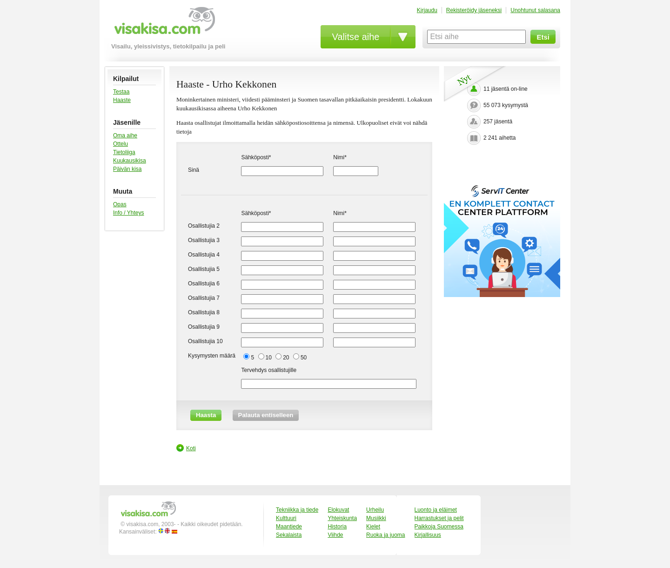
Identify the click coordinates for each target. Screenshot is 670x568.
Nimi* (340, 157)
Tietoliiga (124, 152)
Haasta (206, 415)
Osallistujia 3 (204, 240)
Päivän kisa (127, 169)
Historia (337, 526)
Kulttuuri (286, 518)
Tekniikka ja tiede (297, 510)
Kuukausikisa (129, 160)
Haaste (122, 100)
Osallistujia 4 (204, 254)
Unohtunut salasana (535, 10)
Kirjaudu (427, 10)
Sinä (193, 170)
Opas (120, 204)
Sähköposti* (256, 157)
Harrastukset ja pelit (439, 518)
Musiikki (376, 518)
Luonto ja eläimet (436, 510)
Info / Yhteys (128, 213)
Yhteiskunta (342, 518)
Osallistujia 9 (204, 327)
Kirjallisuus (428, 535)
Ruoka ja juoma (385, 535)
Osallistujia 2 (204, 226)
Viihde (335, 535)
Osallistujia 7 (204, 298)
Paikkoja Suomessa (439, 526)
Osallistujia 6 (204, 283)
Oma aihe (125, 135)
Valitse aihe (356, 37)
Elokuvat (338, 510)
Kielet (373, 526)
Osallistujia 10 (205, 341)
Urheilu (375, 510)
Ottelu (120, 144)
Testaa (121, 91)
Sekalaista (289, 535)
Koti (191, 448)
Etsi (542, 37)
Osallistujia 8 (204, 312)
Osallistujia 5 (204, 269)
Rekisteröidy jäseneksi (474, 10)
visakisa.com (163, 24)
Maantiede (289, 526)
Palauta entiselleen (266, 415)
